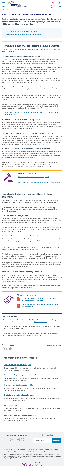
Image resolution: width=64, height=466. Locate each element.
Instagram (22, 439)
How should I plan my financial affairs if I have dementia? (24, 35)
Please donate (53, 6)
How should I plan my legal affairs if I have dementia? (23, 31)
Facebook (11, 439)
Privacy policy (31, 449)
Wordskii (43, 333)
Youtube (18, 439)
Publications (39, 449)
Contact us (23, 452)
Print (10, 348)
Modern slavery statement (35, 452)
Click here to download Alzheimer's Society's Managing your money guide (39, 305)
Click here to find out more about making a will (33, 177)
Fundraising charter (49, 452)
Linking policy (8, 449)
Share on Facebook (3, 348)
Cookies (47, 449)
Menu (3, 6)
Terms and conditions (19, 449)
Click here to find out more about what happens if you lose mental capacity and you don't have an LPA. (31, 113)
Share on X (7, 348)
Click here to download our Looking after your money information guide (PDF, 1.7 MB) (39, 299)
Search (60, 6)
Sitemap (16, 452)
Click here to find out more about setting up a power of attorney (39, 182)
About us (10, 452)
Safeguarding (54, 449)
